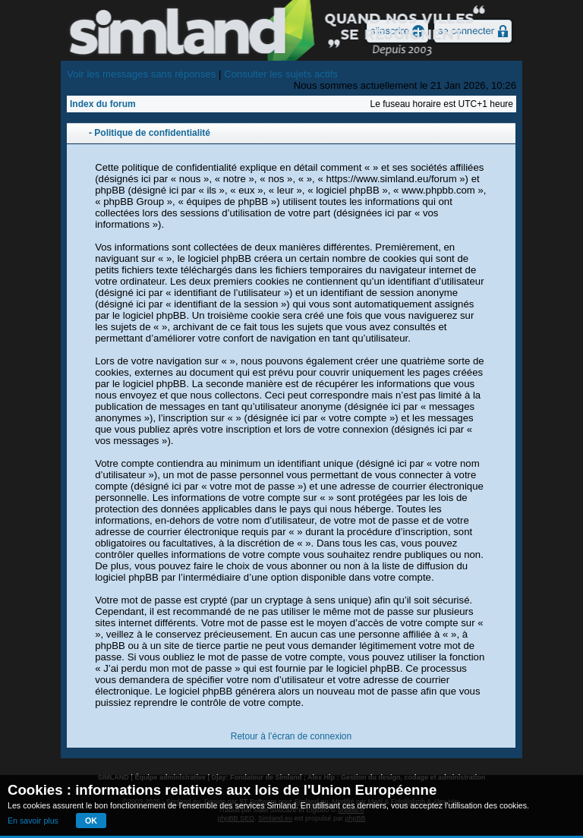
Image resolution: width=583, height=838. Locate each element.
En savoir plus (33, 820)
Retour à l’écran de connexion (291, 736)
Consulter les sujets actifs (281, 74)
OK (91, 820)
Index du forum (103, 104)
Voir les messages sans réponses (141, 74)
